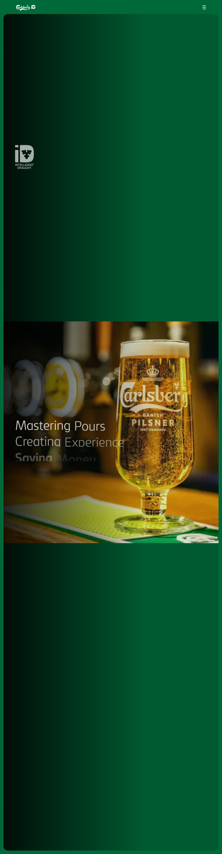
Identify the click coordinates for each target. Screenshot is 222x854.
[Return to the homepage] (25, 8)
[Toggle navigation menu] (204, 7)
